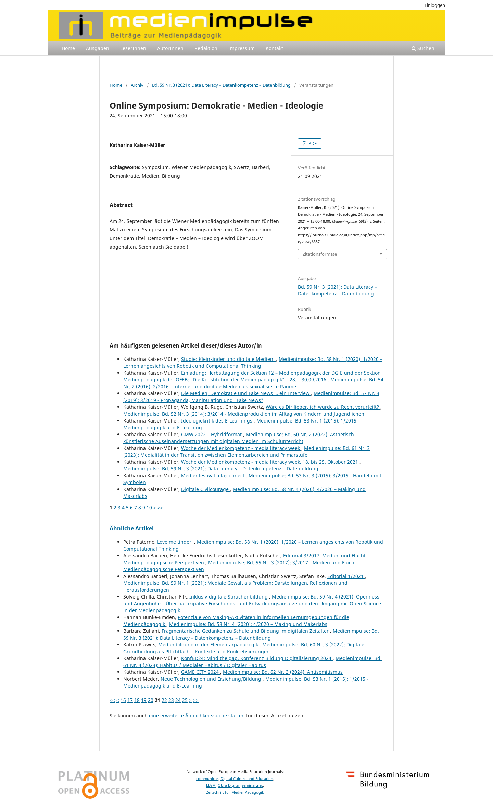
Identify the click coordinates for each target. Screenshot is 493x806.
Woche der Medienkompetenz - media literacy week (241, 448)
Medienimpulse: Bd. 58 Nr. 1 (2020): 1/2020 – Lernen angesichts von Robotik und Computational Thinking (252, 362)
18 (137, 700)
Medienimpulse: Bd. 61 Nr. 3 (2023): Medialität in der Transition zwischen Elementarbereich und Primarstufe (246, 451)
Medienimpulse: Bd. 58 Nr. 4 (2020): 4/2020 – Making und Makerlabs (248, 624)
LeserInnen (133, 48)
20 (150, 700)
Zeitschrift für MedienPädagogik (235, 792)
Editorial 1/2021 (346, 576)
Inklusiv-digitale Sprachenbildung (229, 596)
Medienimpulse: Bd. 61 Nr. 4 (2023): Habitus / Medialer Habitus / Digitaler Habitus (252, 661)
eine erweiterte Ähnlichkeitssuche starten (197, 715)
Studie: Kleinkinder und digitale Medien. (228, 359)
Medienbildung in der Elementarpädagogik (209, 644)
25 (185, 700)
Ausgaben (97, 48)
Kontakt (274, 48)
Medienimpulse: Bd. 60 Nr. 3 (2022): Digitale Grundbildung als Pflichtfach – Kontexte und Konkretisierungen (243, 648)
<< (112, 700)
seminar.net (252, 785)
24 (178, 700)
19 (144, 700)
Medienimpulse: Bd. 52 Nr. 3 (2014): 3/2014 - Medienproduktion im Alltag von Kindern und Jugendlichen (243, 414)
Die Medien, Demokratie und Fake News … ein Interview (246, 393)
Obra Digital (229, 785)
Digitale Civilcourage (205, 489)
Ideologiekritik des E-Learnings (217, 420)
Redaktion (205, 48)
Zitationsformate (320, 254)
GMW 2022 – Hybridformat (212, 434)
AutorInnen (170, 48)
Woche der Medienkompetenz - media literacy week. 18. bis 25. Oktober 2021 (270, 461)
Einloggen (435, 5)
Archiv (137, 85)
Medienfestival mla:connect (213, 475)
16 (123, 700)
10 (149, 507)
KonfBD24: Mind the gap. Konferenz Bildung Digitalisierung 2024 (257, 658)
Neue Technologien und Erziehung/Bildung (212, 679)
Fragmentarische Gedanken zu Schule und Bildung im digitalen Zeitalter (246, 631)
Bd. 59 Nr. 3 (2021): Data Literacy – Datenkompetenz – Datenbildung (221, 85)
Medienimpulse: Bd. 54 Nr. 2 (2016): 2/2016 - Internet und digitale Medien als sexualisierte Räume (253, 383)
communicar (207, 778)
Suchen (423, 48)
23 (171, 700)
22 (164, 700)
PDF (312, 143)
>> (160, 507)
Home (68, 48)
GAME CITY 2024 (200, 672)
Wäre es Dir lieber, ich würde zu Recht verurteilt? (323, 407)
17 (130, 700)
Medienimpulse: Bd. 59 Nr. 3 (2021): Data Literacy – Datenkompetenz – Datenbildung (220, 468)
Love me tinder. (175, 542)
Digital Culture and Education (246, 778)
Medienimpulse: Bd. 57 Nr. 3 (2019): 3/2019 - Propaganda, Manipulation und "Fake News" (251, 396)
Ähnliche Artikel (132, 528)
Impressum (241, 48)
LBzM (211, 785)
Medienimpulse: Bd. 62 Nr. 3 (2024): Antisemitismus (283, 672)
